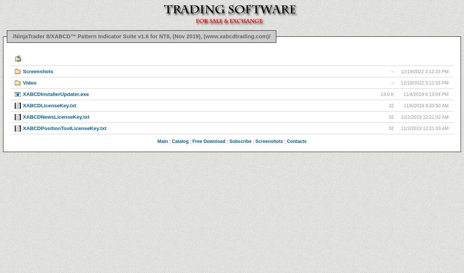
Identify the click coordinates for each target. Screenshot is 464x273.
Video (29, 83)
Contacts (297, 141)
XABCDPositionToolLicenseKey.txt (64, 128)
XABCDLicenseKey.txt (49, 105)
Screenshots (38, 71)
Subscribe (240, 141)
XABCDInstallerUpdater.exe (56, 94)
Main (162, 141)
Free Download (209, 141)
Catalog (180, 141)
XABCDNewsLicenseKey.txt (56, 117)
